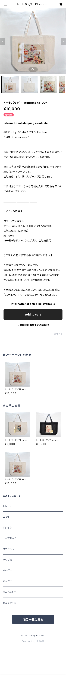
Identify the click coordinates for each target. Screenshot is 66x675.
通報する (58, 333)
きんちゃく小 (9, 591)
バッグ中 (7, 570)
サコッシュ (8, 548)
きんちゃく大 (9, 602)
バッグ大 (7, 559)
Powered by (33, 641)
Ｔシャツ (7, 527)
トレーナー (9, 506)
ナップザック (10, 538)
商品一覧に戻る (33, 619)
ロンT (6, 516)
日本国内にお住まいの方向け (33, 324)
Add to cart (33, 314)
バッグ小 (7, 581)
